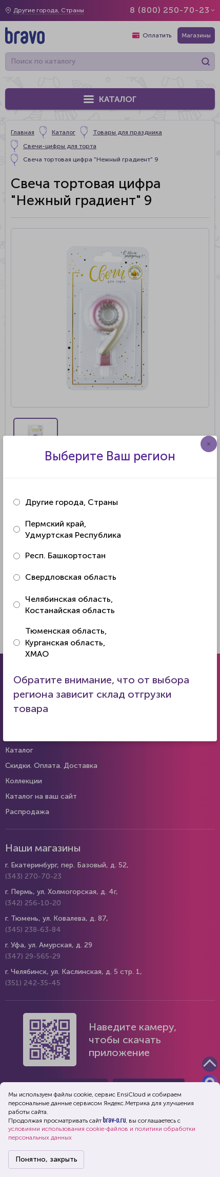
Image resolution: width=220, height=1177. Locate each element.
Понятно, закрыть (46, 1159)
